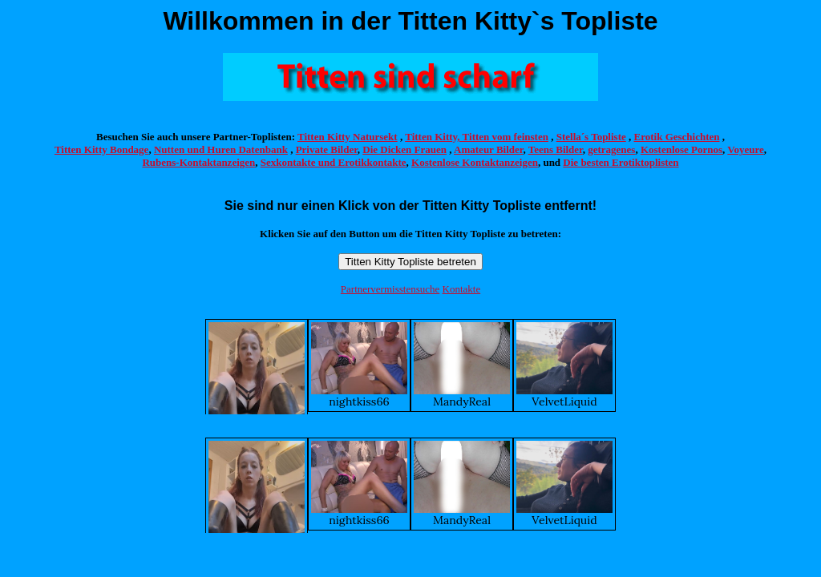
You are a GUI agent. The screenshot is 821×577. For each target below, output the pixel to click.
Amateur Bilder (488, 149)
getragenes (611, 149)
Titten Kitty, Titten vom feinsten (476, 137)
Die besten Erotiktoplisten (620, 162)
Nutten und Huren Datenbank (221, 149)
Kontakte (462, 289)
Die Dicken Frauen (404, 149)
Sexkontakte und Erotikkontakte (333, 162)
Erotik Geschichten (677, 137)
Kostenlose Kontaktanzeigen (474, 162)
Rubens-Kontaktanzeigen (198, 162)
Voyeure (745, 149)
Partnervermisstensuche (390, 289)
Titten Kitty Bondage (102, 149)
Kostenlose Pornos (681, 149)
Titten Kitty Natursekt (347, 137)
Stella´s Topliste (591, 137)
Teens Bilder (555, 149)
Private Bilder (327, 149)
